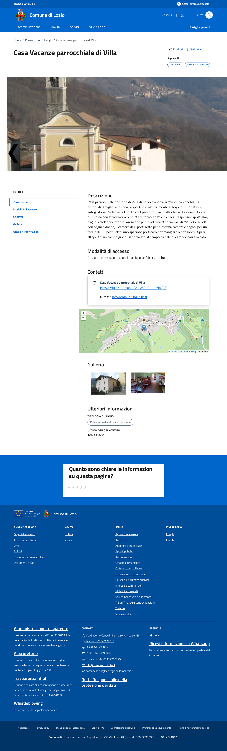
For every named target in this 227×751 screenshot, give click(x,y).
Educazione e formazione (130, 574)
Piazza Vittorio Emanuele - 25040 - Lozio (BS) (133, 288)
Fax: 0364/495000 (94, 647)
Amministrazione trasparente (41, 628)
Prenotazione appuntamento (156, 728)
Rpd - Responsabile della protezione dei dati (104, 682)
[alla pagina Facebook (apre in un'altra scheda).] (175, 14)
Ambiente (121, 540)
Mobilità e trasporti (126, 591)
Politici (18, 551)
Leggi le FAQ (98, 728)
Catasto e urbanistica (127, 563)
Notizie (69, 534)
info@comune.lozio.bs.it (129, 297)
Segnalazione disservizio (123, 728)
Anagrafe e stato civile (128, 546)
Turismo (120, 608)
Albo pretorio (26, 653)
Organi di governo (24, 534)
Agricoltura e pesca (126, 534)
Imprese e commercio (128, 585)
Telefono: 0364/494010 (97, 641)
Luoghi (48, 40)
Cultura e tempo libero (128, 568)
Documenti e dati (24, 563)
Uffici (17, 546)
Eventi (170, 540)
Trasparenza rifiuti (31, 678)
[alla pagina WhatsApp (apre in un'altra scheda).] (181, 14)
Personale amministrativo (29, 557)
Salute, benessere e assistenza (133, 597)
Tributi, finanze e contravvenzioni (135, 602)
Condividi (175, 49)
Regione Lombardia (24, 4)
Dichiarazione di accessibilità (70, 728)
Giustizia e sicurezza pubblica (132, 580)
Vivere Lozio (32, 40)
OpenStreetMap (189, 351)
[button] (144, 328)
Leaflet (173, 351)
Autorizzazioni (123, 557)
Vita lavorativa (123, 614)
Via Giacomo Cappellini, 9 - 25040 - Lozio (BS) (113, 635)
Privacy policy (42, 728)
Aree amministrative (26, 540)
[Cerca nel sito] (209, 15)
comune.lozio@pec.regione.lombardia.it (107, 671)
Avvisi (68, 540)
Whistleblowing (28, 703)
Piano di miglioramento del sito (193, 728)
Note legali (23, 728)
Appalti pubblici (124, 551)
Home (17, 40)
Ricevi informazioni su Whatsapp (179, 643)
